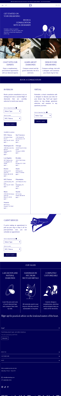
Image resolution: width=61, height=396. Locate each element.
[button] (58, 328)
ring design (46, 101)
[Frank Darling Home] (30, 5)
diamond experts (12, 73)
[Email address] (30, 328)
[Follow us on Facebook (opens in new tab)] (8, 387)
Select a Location (7, 115)
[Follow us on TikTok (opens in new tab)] (5, 387)
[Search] (6, 5)
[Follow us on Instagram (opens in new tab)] (2, 387)
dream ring (49, 73)
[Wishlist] (56, 5)
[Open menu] (2, 5)
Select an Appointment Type (10, 108)
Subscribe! (4, 338)
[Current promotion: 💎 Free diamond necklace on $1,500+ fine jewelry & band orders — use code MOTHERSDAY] (30, 1)
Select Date (10, 124)
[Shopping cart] (59, 5)
